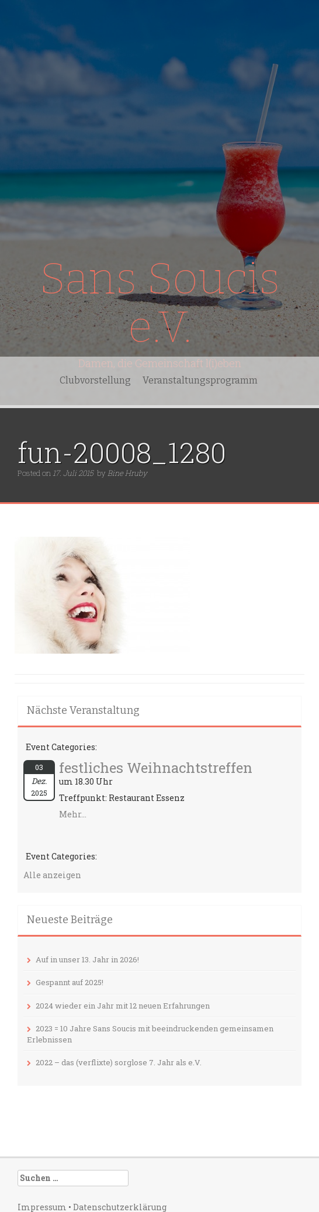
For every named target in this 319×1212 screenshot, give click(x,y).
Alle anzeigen (52, 874)
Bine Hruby (127, 473)
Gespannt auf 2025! (69, 982)
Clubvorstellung (95, 380)
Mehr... (72, 814)
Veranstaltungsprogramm (200, 380)
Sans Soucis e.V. (159, 303)
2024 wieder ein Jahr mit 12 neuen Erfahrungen (123, 1005)
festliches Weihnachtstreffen (155, 767)
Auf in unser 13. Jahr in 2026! (87, 959)
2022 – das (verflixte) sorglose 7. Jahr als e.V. (119, 1062)
